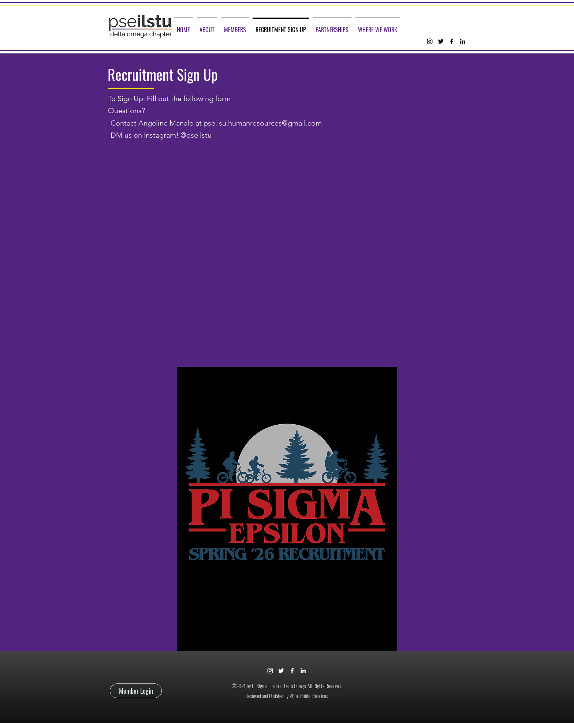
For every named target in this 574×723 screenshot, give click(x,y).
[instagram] (429, 41)
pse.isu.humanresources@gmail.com (263, 123)
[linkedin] (462, 41)
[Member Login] (136, 690)
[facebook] (451, 41)
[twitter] (440, 41)
